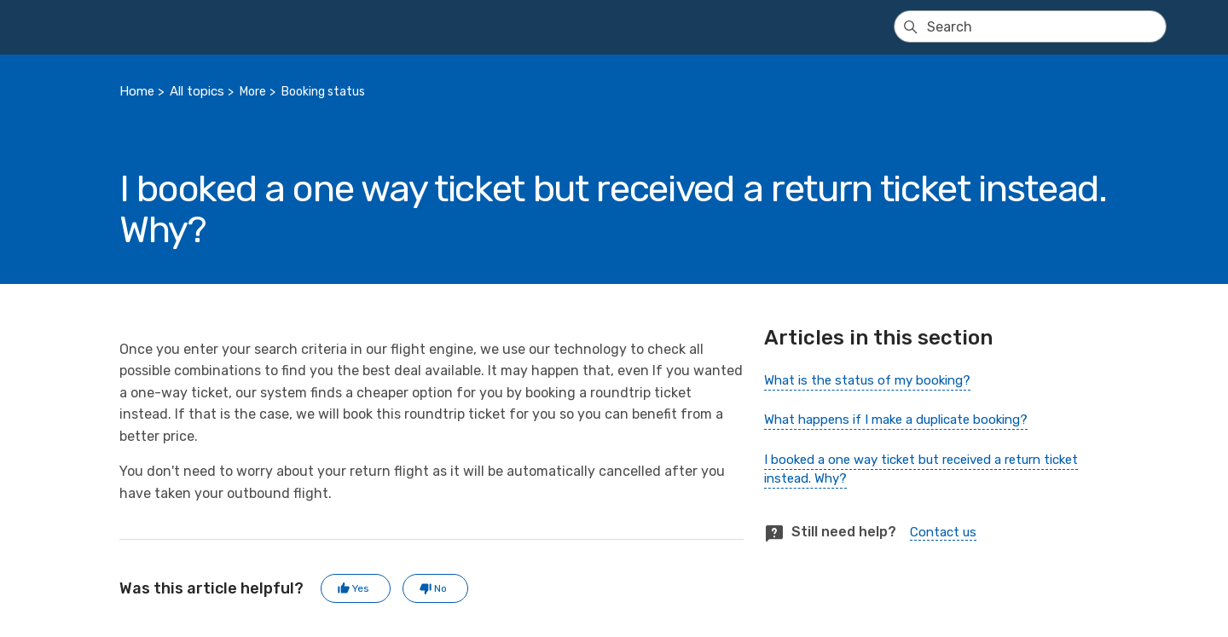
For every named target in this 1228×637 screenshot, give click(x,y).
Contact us (943, 532)
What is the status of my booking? (867, 380)
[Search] (1030, 26)
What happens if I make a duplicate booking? (896, 419)
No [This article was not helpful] (440, 588)
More (253, 91)
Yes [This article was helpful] (360, 588)
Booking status (323, 91)
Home (136, 91)
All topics (197, 91)
